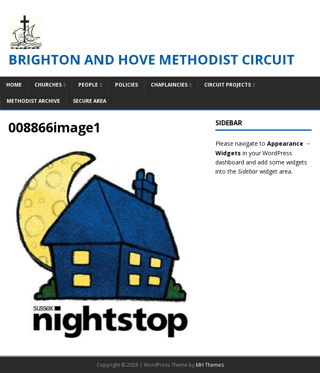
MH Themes (210, 364)
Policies (126, 84)
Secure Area (89, 100)
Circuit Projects (227, 84)
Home (14, 84)
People (88, 84)
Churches (48, 84)
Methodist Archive (33, 100)
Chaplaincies (169, 84)
